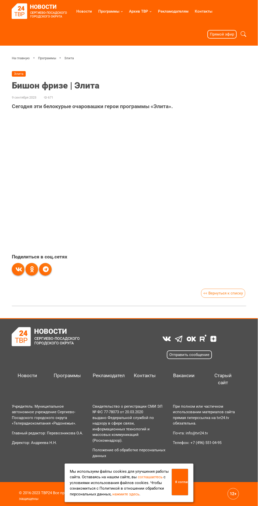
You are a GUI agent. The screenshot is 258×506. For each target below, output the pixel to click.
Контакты (203, 11)
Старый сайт (223, 379)
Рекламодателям (173, 11)
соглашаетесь (150, 477)
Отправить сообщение (189, 354)
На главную (21, 58)
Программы (108, 11)
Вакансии (184, 375)
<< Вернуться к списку (223, 293)
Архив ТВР (138, 11)
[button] (243, 34)
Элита (69, 58)
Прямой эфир (222, 34)
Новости (84, 11)
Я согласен (181, 482)
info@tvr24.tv (197, 433)
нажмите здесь (125, 494)
